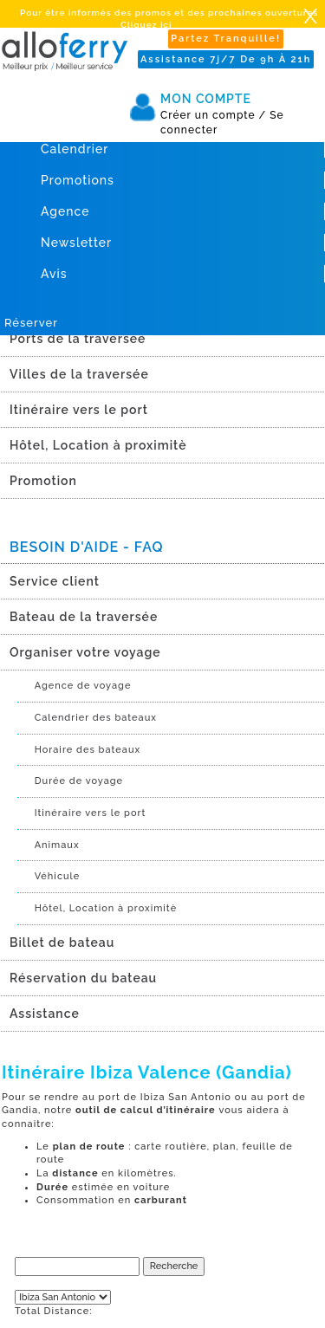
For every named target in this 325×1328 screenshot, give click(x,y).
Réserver (31, 322)
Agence (65, 211)
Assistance (45, 1013)
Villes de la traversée (79, 374)
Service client (55, 581)
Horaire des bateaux (88, 749)
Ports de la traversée (78, 339)
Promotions (77, 180)
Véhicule (58, 876)
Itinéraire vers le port (79, 410)
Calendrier (74, 149)
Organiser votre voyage (85, 652)
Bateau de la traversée (84, 617)
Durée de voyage (79, 781)
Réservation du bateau (83, 978)
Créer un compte (213, 115)
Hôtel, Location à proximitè (98, 445)
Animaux (57, 845)
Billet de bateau (62, 942)
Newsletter (76, 242)
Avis (54, 274)
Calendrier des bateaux (96, 717)
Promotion (43, 481)
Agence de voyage (83, 685)
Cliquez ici (146, 24)
